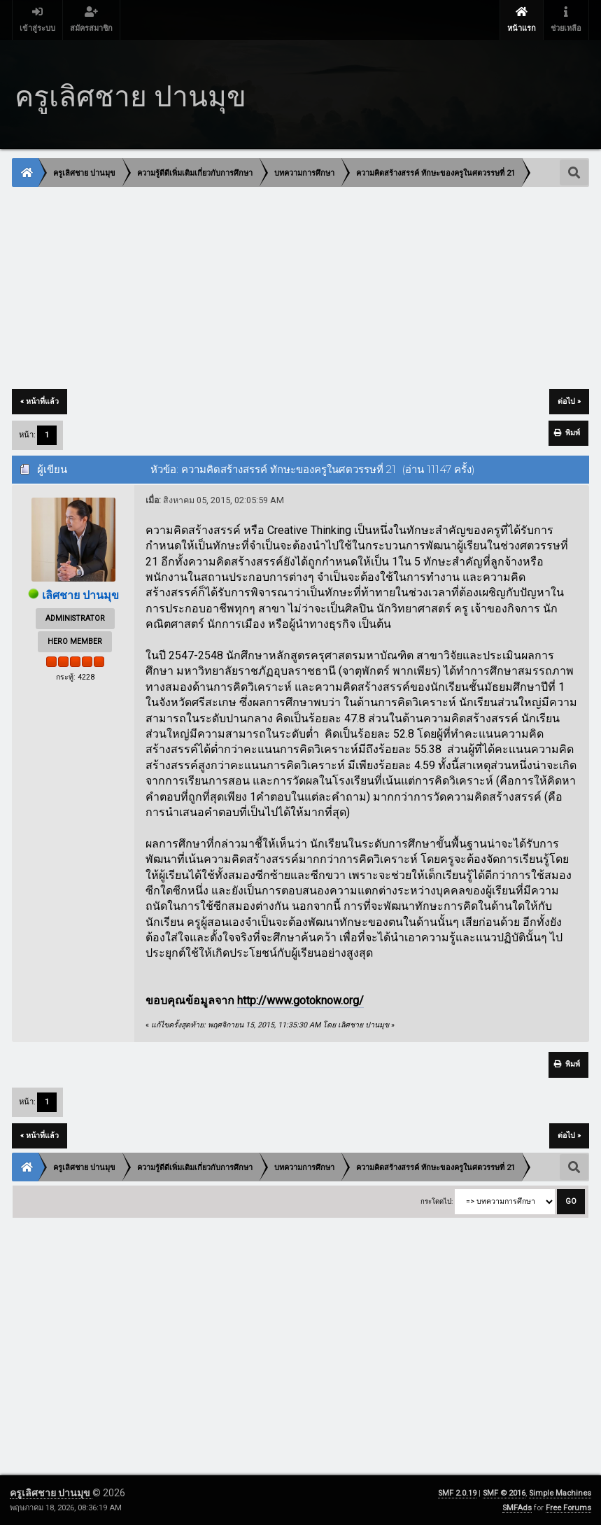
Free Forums (568, 1507)
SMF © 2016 (504, 1493)
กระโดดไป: (436, 1201)
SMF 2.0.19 (457, 1493)
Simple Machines (560, 1493)
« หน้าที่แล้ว (39, 401)
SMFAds (517, 1507)
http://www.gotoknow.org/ (300, 1000)
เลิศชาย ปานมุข (80, 595)
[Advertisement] (300, 289)
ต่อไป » (569, 401)
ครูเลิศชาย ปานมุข (51, 1492)
